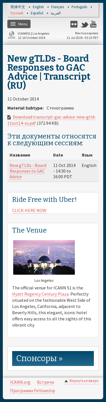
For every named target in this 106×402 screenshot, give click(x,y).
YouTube (94, 24)
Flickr (74, 24)
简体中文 (17, 7)
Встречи (45, 382)
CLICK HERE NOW (29, 210)
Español (37, 13)
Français (57, 7)
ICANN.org (20, 382)
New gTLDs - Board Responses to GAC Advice (28, 170)
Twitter (84, 24)
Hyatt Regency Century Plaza (40, 294)
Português (79, 7)
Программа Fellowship (32, 390)
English (38, 7)
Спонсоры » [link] (39, 358)
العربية (56, 13)
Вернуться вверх (84, 380)
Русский (16, 13)
